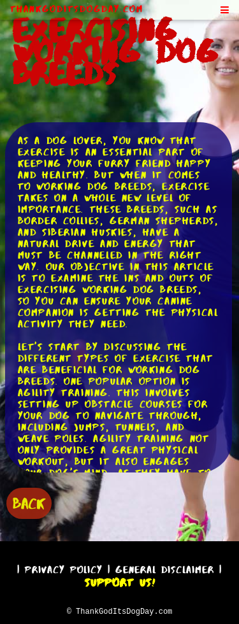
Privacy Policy (64, 568)
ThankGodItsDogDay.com (76, 9)
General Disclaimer (164, 568)
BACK (29, 502)
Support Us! (120, 581)
